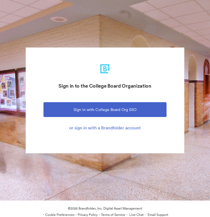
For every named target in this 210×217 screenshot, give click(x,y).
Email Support (157, 214)
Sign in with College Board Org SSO (105, 109)
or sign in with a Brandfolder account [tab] (105, 127)
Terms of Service (113, 214)
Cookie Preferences (59, 214)
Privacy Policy (88, 214)
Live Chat (136, 214)
